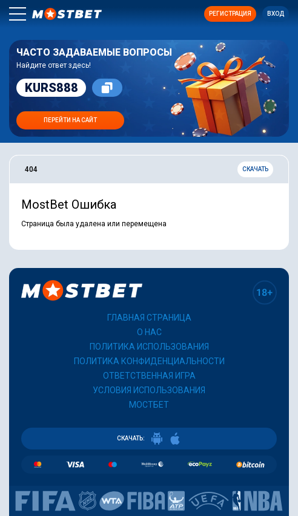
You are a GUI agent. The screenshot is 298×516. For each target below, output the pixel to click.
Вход (275, 13)
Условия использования (149, 390)
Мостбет (149, 405)
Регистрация (230, 13)
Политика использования (149, 346)
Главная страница (149, 317)
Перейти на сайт (70, 120)
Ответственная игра (149, 375)
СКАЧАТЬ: (149, 439)
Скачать (255, 169)
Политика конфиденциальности (149, 361)
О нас (149, 332)
